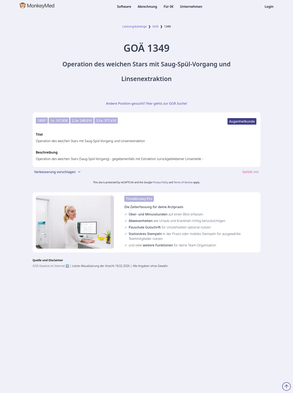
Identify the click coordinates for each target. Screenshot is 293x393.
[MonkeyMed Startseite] (37, 6)
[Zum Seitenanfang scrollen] (286, 386)
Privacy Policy (160, 182)
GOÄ (155, 26)
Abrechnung (147, 6)
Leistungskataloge (134, 26)
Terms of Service (183, 182)
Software (124, 6)
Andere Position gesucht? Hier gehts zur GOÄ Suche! (146, 103)
